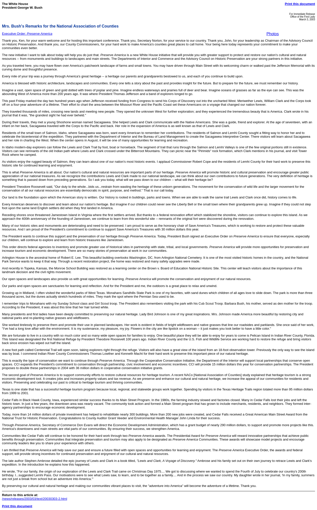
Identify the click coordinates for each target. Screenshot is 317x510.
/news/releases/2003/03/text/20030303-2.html (34, 499)
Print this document (300, 4)
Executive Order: (27, 33)
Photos (272, 34)
